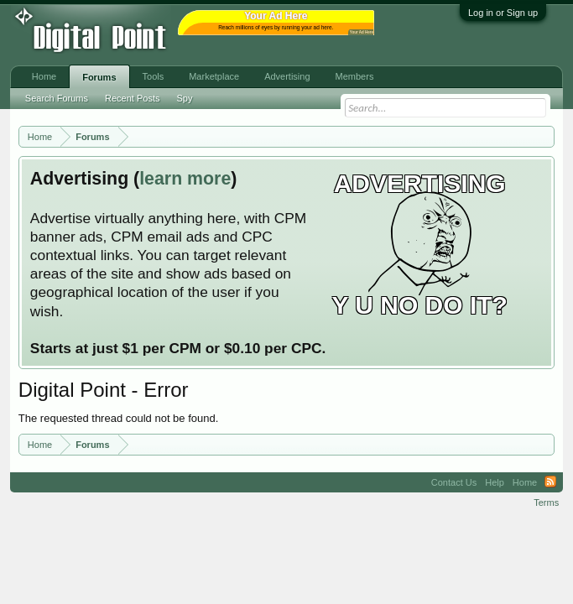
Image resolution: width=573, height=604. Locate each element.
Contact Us (454, 482)
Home (44, 76)
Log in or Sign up (503, 13)
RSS (550, 482)
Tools (153, 76)
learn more (185, 179)
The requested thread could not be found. (118, 418)
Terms (546, 502)
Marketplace (214, 76)
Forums (99, 77)
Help (494, 482)
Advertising (287, 76)
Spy (184, 98)
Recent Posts (132, 98)
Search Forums (56, 98)
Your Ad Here (361, 32)
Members (355, 76)
